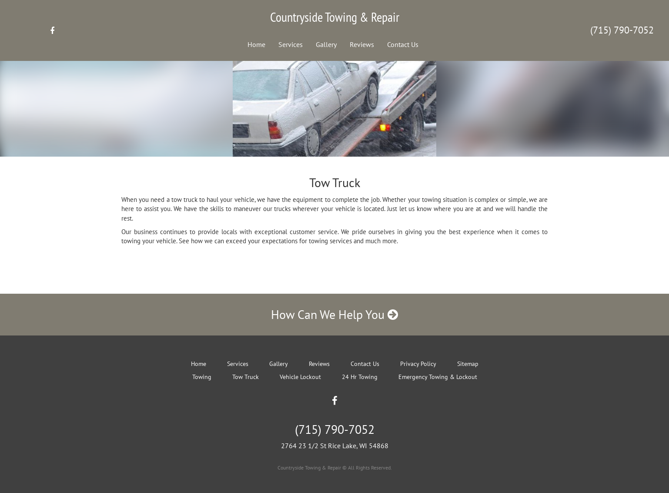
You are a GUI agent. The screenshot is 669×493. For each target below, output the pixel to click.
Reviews (362, 44)
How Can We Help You (334, 314)
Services (290, 44)
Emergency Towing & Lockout (437, 377)
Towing (201, 377)
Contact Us (402, 44)
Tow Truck (245, 377)
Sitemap (467, 364)
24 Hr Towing (360, 377)
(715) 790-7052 (622, 30)
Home (256, 44)
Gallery (326, 44)
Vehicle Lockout (300, 377)
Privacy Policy (418, 364)
